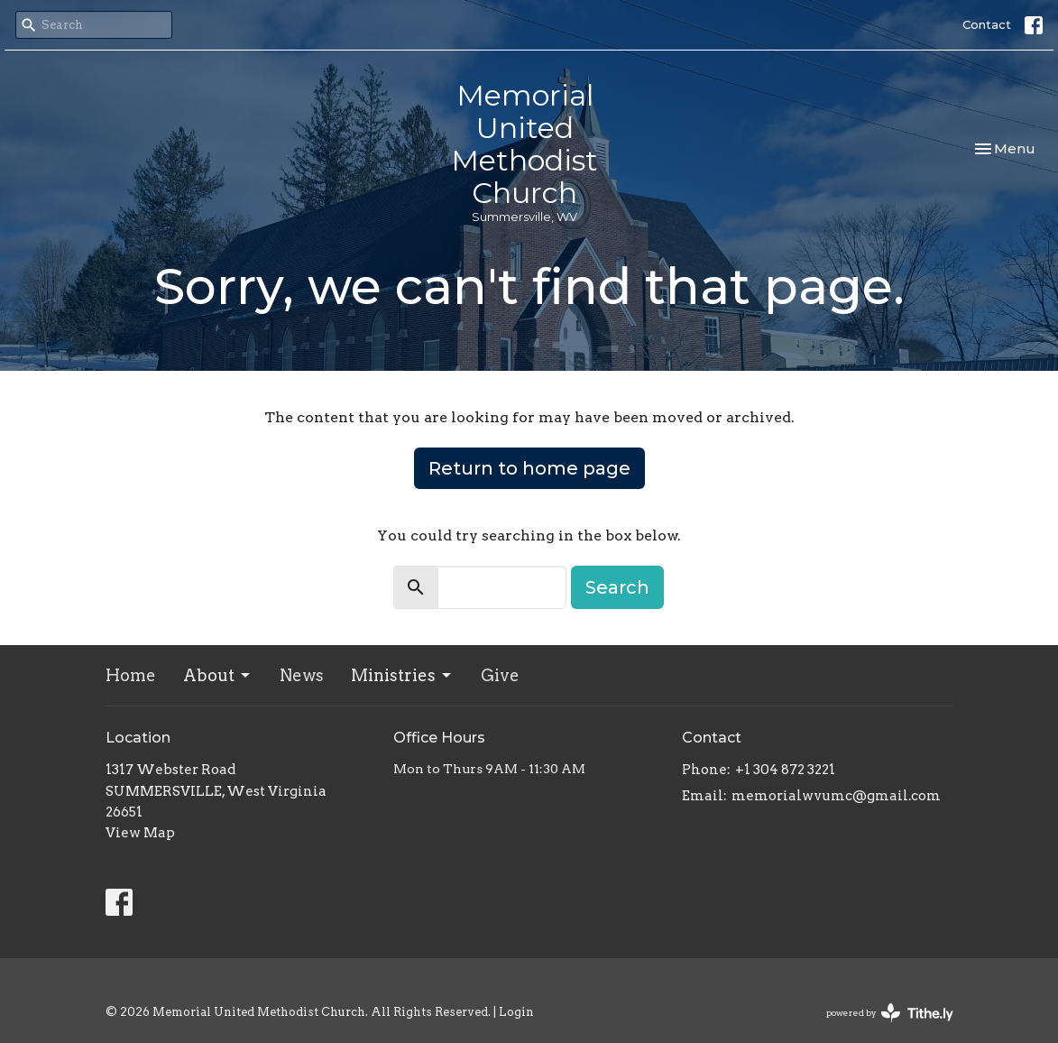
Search (617, 587)
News (302, 675)
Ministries (402, 675)
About (218, 675)
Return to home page (529, 468)
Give (500, 675)
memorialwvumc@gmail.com (836, 796)
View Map (140, 833)
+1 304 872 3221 (785, 769)
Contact (986, 24)
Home (131, 675)
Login (516, 1012)
